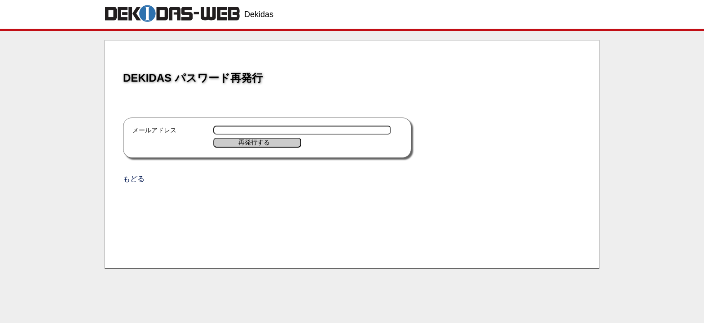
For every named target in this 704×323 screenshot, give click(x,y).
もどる (134, 179)
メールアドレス (154, 130)
